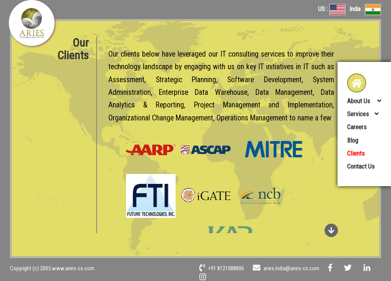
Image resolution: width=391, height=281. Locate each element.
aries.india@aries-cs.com (286, 268)
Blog (352, 140)
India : (365, 9)
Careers (357, 127)
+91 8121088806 (221, 268)
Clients (356, 153)
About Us (359, 101)
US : (332, 9)
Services (358, 114)
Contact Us (361, 166)
